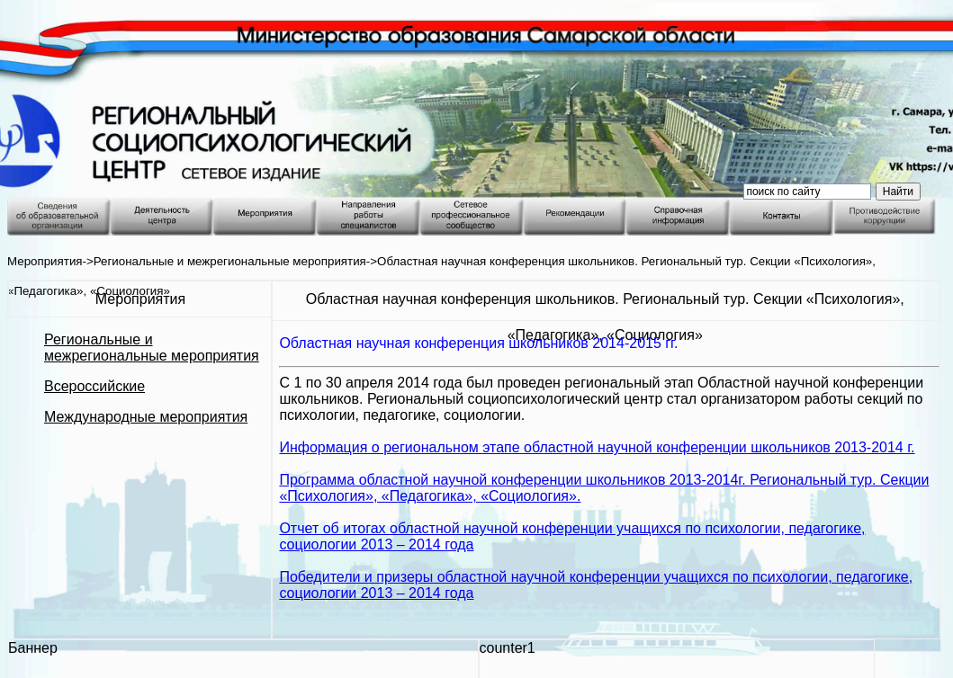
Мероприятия (45, 261)
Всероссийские (94, 386)
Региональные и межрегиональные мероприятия (230, 261)
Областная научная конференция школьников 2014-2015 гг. (478, 343)
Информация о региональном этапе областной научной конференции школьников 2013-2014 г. (596, 447)
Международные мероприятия (145, 416)
